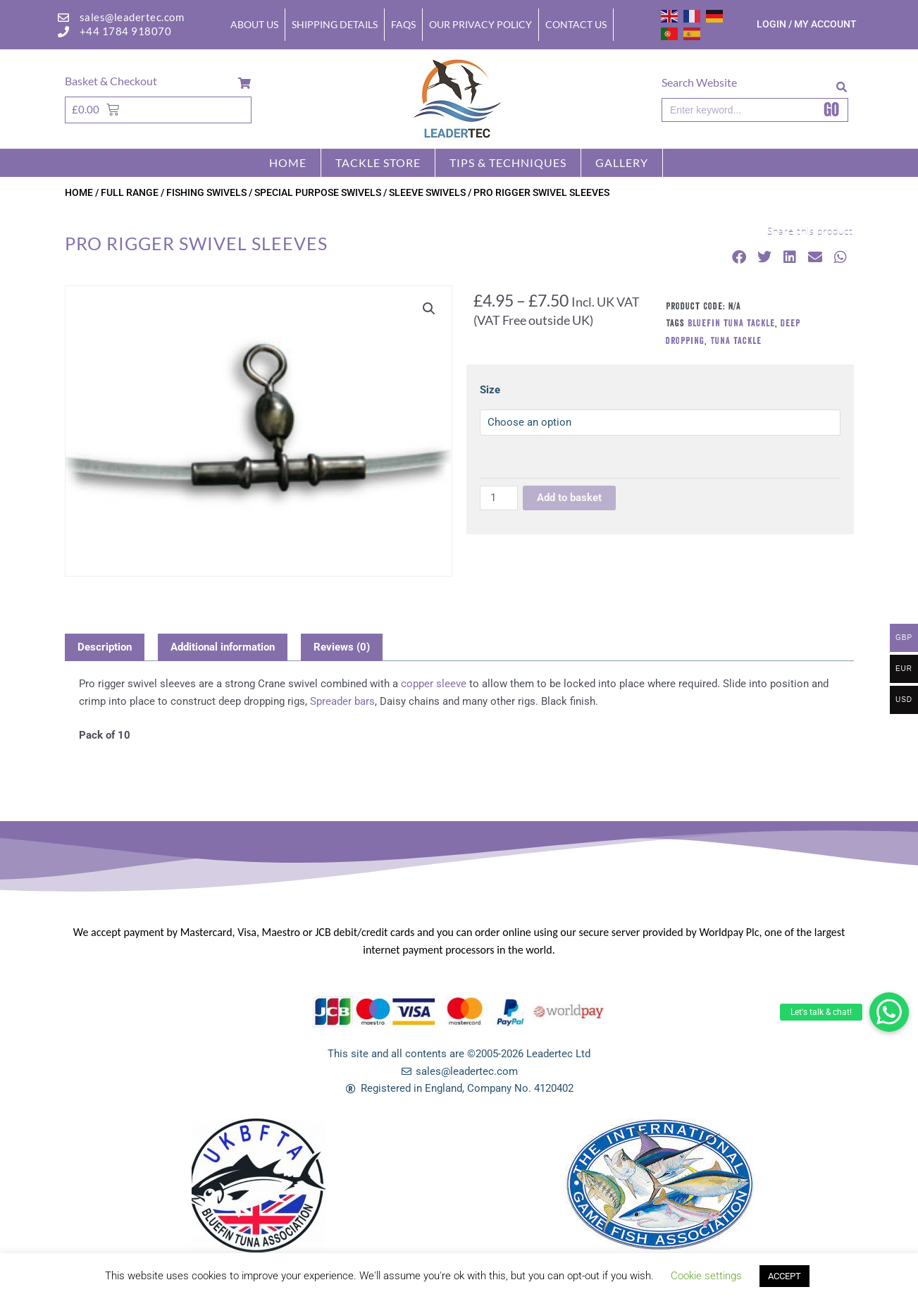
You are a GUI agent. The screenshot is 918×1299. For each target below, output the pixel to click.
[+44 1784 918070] (63, 31)
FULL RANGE (130, 192)
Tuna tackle (736, 340)
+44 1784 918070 (126, 31)
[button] (889, 1012)
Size (490, 389)
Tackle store (378, 162)
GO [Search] (831, 110)
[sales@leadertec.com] (63, 17)
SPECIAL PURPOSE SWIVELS (317, 192)
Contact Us (576, 24)
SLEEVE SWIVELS (427, 192)
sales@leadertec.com (132, 17)
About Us (254, 24)
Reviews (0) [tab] (342, 647)
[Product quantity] (499, 498)
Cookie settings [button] (706, 1275)
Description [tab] (104, 647)
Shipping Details (335, 24)
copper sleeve (433, 683)
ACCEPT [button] (784, 1276)
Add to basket (569, 497)
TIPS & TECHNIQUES (507, 162)
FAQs (403, 24)
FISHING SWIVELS (206, 192)
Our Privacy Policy (480, 24)
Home (287, 162)
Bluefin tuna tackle (731, 322)
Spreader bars (342, 701)
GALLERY (621, 162)
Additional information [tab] (222, 647)
